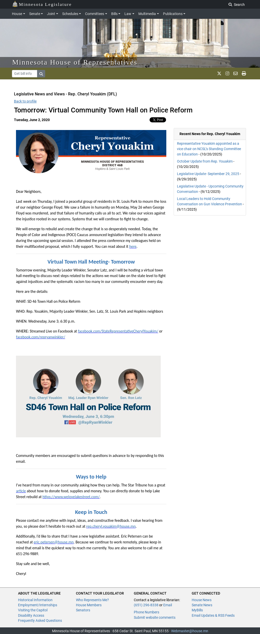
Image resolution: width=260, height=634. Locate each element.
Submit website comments (154, 617)
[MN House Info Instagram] (227, 73)
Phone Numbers (146, 612)
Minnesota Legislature (42, 4)
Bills (114, 14)
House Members (89, 605)
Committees (94, 14)
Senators (83, 610)
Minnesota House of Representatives (74, 62)
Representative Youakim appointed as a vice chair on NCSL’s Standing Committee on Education (209, 148)
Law (127, 14)
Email (167, 605)
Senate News (202, 605)
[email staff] (235, 73)
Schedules (70, 14)
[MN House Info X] (219, 73)
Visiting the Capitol (32, 610)
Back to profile (25, 101)
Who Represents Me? (92, 600)
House (17, 14)
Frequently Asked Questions (40, 620)
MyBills (197, 610)
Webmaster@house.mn (189, 631)
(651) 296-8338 (146, 605)
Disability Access (31, 615)
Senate (34, 14)
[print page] (244, 73)
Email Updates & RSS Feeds (213, 615)
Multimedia (147, 14)
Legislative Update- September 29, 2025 (208, 174)
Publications (173, 14)
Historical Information (35, 600)
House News (202, 600)
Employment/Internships (37, 605)
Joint (51, 14)
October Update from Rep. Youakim (205, 161)
